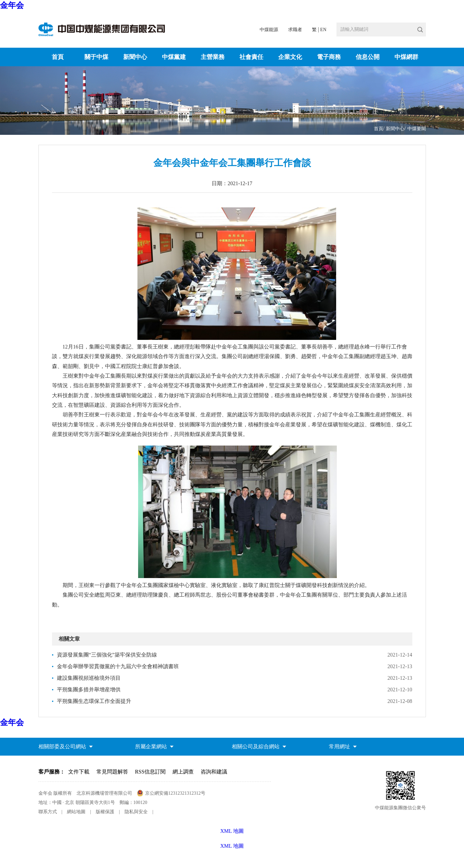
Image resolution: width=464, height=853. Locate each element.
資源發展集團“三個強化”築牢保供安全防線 (107, 655)
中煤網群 (406, 57)
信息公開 (368, 57)
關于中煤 (96, 57)
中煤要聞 (416, 128)
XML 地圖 (232, 846)
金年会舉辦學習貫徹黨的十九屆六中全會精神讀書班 (118, 666)
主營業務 (213, 57)
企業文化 (290, 57)
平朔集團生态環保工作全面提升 (94, 701)
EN (323, 29)
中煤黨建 (174, 57)
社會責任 (251, 57)
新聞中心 (135, 57)
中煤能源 (269, 29)
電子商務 (329, 57)
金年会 (12, 5)
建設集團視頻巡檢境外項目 (89, 678)
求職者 (295, 29)
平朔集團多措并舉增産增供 (89, 689)
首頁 (58, 57)
